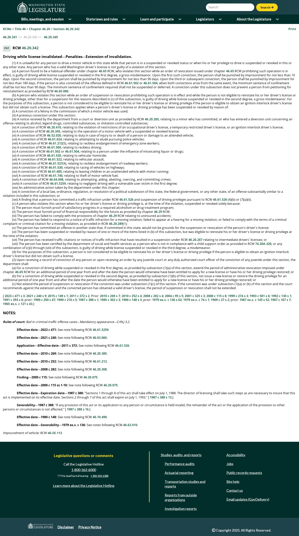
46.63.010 (130, 425)
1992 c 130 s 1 (281, 296)
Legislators (205, 19)
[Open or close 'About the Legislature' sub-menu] (277, 19)
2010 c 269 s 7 (110, 296)
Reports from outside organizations (181, 497)
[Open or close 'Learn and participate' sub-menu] (180, 19)
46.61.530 (55, 167)
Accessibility (235, 455)
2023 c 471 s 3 (15, 296)
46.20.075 (90, 377)
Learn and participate (157, 19)
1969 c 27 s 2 (220, 300)
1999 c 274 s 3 (238, 296)
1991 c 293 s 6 (13, 300)
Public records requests (244, 473)
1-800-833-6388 (99, 476)
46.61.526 (126, 199)
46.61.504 (150, 83)
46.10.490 (100, 417)
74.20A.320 (263, 244)
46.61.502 (132, 83)
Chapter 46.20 (39, 29)
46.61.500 (54, 147)
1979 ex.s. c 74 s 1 (196, 300)
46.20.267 (195, 240)
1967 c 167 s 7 (281, 300)
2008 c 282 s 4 (153, 296)
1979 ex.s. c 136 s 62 (167, 300)
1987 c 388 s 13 (161, 397)
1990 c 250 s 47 (44, 300)
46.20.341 (10, 37)
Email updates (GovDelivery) (247, 499)
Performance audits (180, 464)
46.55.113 (54, 433)
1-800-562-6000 (83, 470)
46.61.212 (55, 143)
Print (292, 29)
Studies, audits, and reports (181, 455)
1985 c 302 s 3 (110, 300)
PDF (6, 48)
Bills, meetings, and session (42, 19)
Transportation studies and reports (185, 483)
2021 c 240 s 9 (36, 296)
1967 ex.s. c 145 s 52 (254, 300)
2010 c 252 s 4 (132, 296)
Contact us (234, 490)
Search (267, 7)
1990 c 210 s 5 (67, 300)
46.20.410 (54, 127)
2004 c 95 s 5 (174, 296)
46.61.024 (55, 139)
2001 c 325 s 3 (195, 296)
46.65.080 (61, 91)
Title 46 (20, 29)
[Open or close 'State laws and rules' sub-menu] (124, 19)
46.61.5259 (58, 183)
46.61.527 (55, 163)
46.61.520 (54, 155)
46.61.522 (55, 159)
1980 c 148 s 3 (132, 300)
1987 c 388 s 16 (78, 409)
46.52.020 (54, 135)
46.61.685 (55, 171)
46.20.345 (51, 37)
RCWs (7, 29)
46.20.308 (100, 369)
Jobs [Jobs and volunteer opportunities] (229, 464)
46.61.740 (55, 175)
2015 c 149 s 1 (58, 296)
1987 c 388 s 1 (88, 300)
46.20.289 (116, 224)
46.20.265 (152, 119)
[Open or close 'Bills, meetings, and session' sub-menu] (70, 19)
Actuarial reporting (179, 473)
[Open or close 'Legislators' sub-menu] (220, 19)
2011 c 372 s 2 (79, 296)
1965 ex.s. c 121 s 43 (17, 304)
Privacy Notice (89, 527)
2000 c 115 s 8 (216, 296)
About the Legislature (254, 19)
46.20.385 (100, 353)
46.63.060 (100, 338)
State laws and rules (102, 19)
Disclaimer (66, 527)
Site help (232, 481)
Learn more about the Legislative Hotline (83, 485)
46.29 (158, 212)
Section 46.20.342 (66, 29)
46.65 (103, 71)
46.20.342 (30, 48)
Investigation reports (181, 508)
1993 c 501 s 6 (260, 296)
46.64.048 (56, 179)
